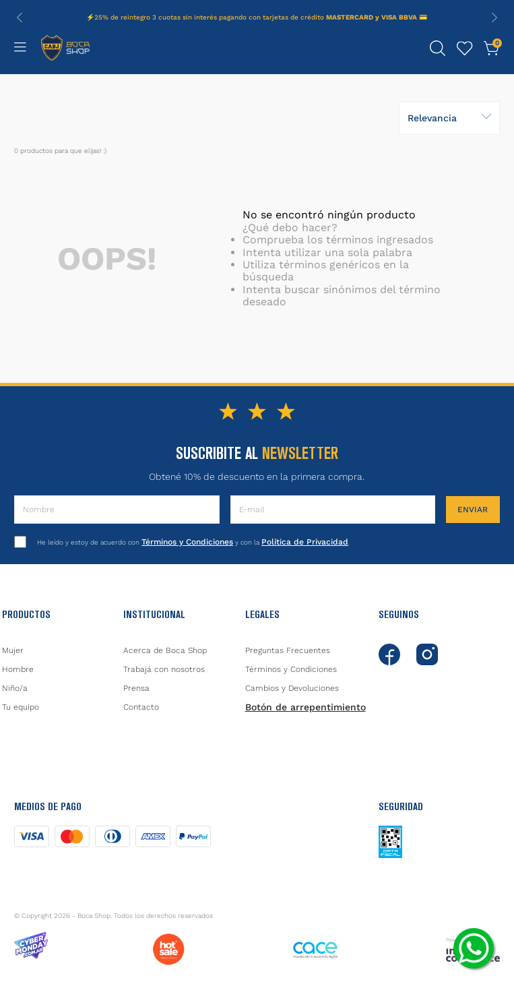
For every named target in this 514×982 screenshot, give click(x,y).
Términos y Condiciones (187, 542)
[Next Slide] (494, 17)
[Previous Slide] (19, 17)
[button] (438, 48)
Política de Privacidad (304, 542)
